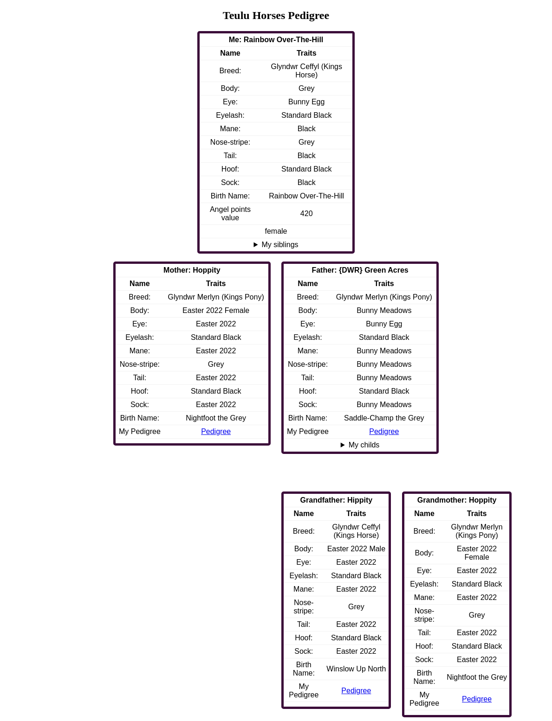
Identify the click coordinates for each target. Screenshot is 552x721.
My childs (364, 445)
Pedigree (384, 431)
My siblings (279, 245)
